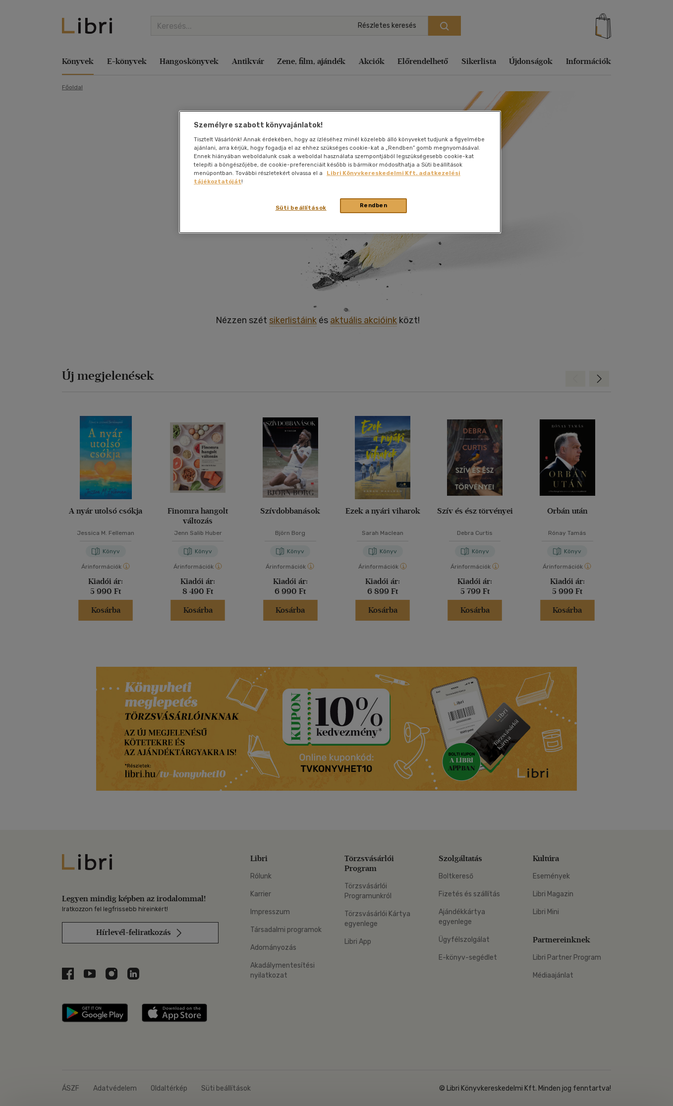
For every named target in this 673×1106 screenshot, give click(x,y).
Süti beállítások (301, 207)
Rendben (374, 205)
